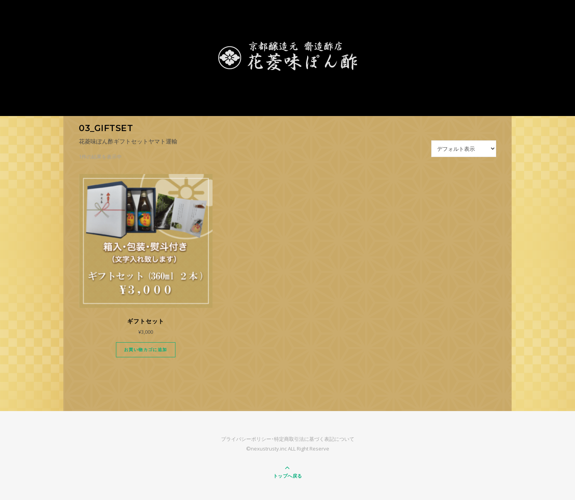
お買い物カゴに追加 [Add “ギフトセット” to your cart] (145, 349)
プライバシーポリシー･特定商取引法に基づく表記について (287, 438)
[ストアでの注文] (463, 148)
